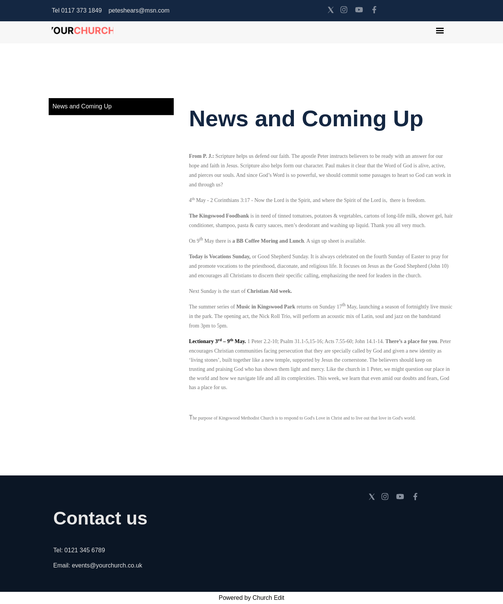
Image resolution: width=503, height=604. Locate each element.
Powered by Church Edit (251, 597)
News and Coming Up (82, 106)
